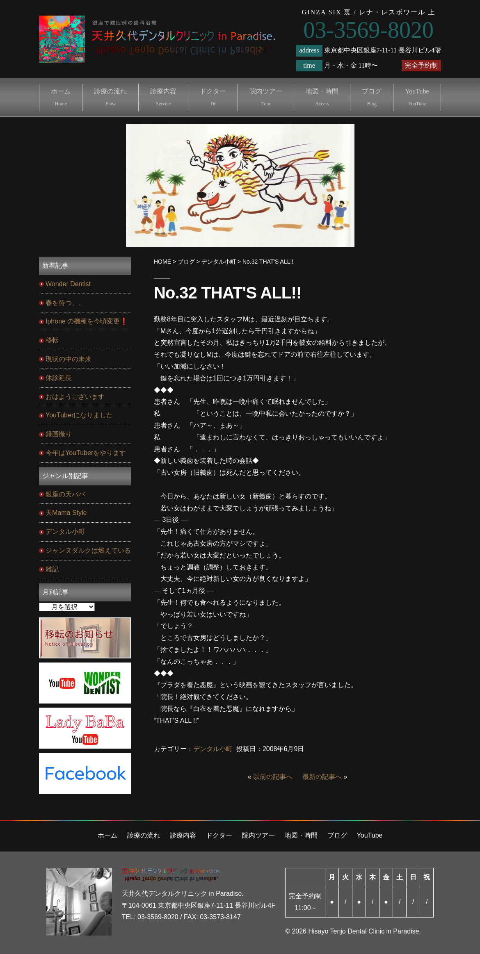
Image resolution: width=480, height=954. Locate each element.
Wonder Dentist (68, 283)
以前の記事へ (273, 776)
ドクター (213, 97)
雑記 (52, 569)
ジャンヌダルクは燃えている (88, 550)
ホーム (61, 97)
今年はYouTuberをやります (86, 452)
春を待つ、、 (65, 302)
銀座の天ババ (65, 494)
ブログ (372, 97)
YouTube (417, 97)
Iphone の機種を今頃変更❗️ (87, 321)
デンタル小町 (213, 748)
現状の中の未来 (68, 358)
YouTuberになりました (79, 415)
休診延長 (59, 377)
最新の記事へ (322, 776)
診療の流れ (110, 97)
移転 (52, 340)
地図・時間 (322, 97)
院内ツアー (265, 97)
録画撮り (59, 433)
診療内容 (163, 97)
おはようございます (75, 396)
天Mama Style (66, 512)
